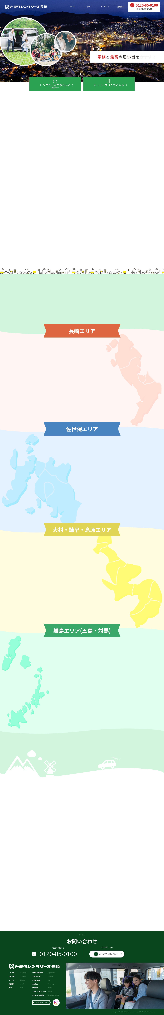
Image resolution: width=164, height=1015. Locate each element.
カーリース (105, 6)
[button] (80, 74)
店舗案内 (120, 6)
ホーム (72, 6)
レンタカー (88, 6)
